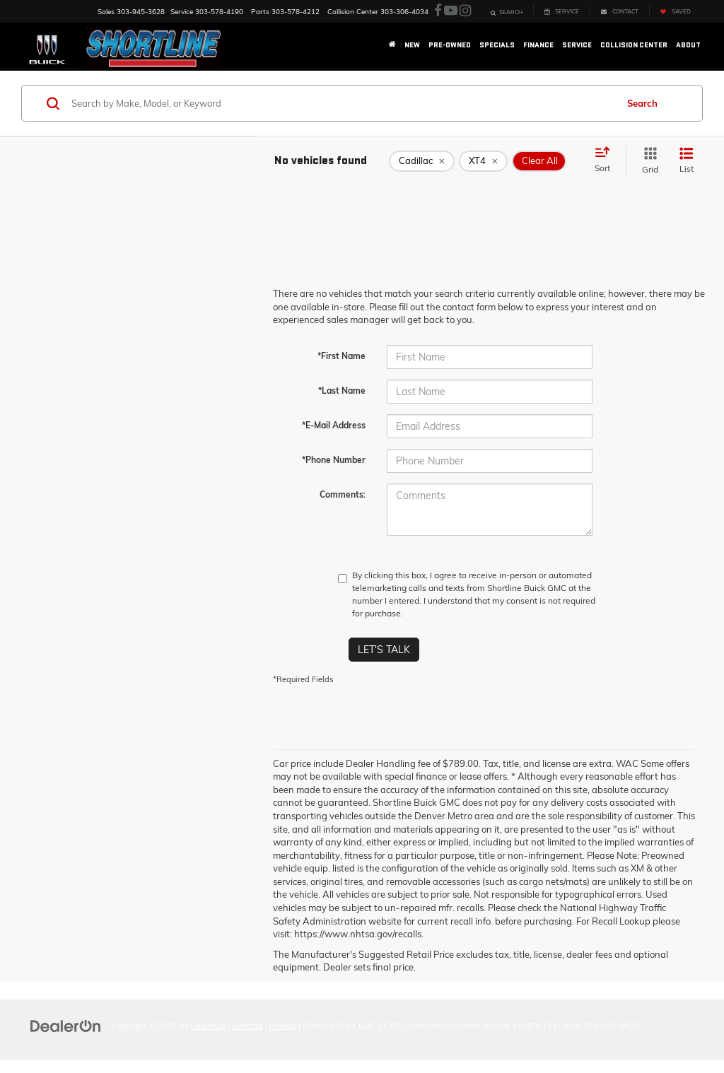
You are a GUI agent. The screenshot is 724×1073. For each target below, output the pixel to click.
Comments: (343, 494)
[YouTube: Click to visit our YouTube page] (450, 11)
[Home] (392, 45)
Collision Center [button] (633, 44)
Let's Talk (384, 649)
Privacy (282, 1026)
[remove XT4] (483, 161)
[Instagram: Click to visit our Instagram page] (465, 11)
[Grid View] (647, 160)
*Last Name (342, 390)
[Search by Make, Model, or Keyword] (342, 103)
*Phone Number (334, 460)
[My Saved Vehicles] (675, 10)
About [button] (688, 44)
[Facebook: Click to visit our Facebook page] (438, 11)
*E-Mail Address (334, 425)
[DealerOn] (66, 1025)
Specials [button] (497, 44)
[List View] (686, 160)
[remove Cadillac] (422, 161)
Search (642, 103)
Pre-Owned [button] (449, 44)
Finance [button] (538, 44)
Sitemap (247, 1026)
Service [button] (577, 44)
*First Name (341, 356)
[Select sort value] (607, 160)
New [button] (412, 44)
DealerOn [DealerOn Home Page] (208, 1026)
